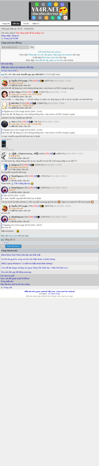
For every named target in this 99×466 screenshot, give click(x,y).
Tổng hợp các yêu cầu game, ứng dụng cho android (50, 55)
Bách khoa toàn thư (50, 57)
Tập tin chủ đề (12, 70)
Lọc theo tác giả (7, 276)
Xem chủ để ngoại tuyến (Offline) (14, 278)
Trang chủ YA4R (11, 38)
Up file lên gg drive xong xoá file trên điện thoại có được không (28, 259)
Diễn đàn (5, 67)
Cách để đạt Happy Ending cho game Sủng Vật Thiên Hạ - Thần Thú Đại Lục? (34, 268)
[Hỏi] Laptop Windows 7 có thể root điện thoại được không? (27, 263)
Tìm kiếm (4, 70)
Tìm (32, 47)
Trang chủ (6, 24)
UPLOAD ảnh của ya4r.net (49, 52)
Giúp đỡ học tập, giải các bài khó (49, 60)
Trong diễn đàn (7, 281)
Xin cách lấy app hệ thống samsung (16, 272)
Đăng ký (15, 36)
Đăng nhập (6, 36)
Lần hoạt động (7, 64)
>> (7, 77)
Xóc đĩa (26, 24)
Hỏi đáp (30, 67)
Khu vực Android (17, 67)
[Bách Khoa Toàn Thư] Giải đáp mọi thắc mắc (21, 255)
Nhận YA (35, 24)
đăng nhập (13, 236)
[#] (39, 81)
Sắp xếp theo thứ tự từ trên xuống (15, 284)
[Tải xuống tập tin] (22, 183)
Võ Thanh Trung (54, 294)
